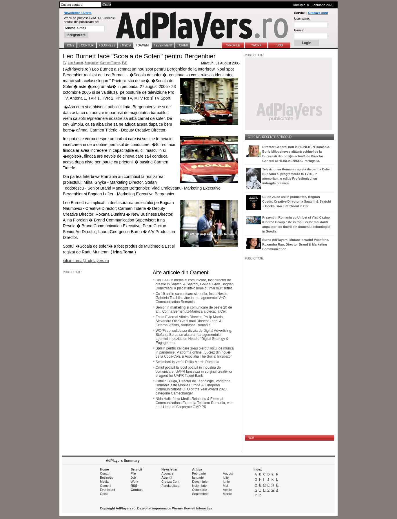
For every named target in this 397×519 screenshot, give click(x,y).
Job (133, 477)
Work (134, 481)
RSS (134, 485)
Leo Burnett (75, 62)
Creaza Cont (170, 481)
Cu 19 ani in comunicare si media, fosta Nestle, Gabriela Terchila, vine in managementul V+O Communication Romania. (192, 298)
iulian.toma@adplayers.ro (86, 260)
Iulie (226, 477)
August (228, 473)
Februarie (199, 473)
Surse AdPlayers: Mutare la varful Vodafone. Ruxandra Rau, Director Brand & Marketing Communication (295, 244)
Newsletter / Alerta (78, 13)
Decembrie (199, 481)
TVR (124, 62)
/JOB (251, 437)
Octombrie (199, 489)
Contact (137, 489)
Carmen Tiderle (110, 62)
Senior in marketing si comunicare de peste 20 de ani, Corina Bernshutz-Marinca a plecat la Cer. (194, 309)
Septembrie (200, 493)
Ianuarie (198, 477)
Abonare (167, 473)
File (133, 473)
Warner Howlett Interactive (192, 508)
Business (106, 477)
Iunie (226, 481)
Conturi (105, 473)
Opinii (104, 493)
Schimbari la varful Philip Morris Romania (187, 362)
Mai (225, 485)
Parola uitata (170, 485)
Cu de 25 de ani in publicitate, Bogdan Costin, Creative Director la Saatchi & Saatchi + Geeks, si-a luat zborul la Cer (296, 201)
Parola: (299, 30)
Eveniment (107, 489)
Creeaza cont (318, 13)
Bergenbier (92, 62)
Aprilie (227, 489)
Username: (302, 18)
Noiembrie (199, 485)
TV (64, 62)
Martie (227, 493)
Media (104, 481)
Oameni (105, 485)
